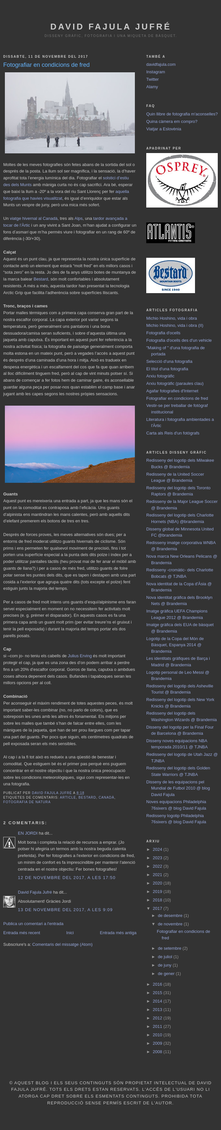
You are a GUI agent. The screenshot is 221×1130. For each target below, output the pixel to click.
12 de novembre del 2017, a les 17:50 (67, 877)
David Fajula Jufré (110, 26)
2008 (158, 1051)
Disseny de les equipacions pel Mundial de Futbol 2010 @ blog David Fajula (178, 788)
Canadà (106, 797)
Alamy (152, 86)
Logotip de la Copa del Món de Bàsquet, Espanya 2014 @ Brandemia (175, 645)
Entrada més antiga (118, 932)
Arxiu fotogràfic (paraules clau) (174, 383)
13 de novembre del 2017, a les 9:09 (65, 909)
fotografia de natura (27, 802)
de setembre (170, 948)
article (68, 797)
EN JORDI (28, 833)
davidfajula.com (161, 64)
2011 (158, 1026)
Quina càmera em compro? (172, 121)
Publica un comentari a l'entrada (33, 923)
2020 (158, 883)
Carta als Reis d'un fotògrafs (173, 433)
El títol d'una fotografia (167, 368)
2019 (158, 891)
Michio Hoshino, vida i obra (171, 318)
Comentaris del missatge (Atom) (62, 944)
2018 (158, 900)
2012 (158, 1018)
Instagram (155, 71)
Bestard (40, 279)
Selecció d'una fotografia (169, 361)
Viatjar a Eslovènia (163, 128)
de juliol (166, 956)
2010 (158, 1034)
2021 (158, 874)
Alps (78, 218)
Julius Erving (80, 655)
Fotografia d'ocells (163, 332)
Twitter (152, 79)
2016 (158, 984)
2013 (158, 1009)
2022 (158, 866)
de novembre (171, 924)
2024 (158, 849)
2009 (158, 1043)
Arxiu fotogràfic (160, 376)
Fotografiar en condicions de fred (177, 398)
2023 (158, 857)
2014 (158, 1001)
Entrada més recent (21, 932)
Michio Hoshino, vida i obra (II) (174, 325)
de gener (167, 973)
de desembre (171, 915)
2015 (158, 992)
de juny (165, 965)
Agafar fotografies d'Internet (172, 390)
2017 (158, 908)
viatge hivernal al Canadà (34, 218)
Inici (70, 932)
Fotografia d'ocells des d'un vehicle (179, 340)
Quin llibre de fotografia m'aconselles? (182, 114)
